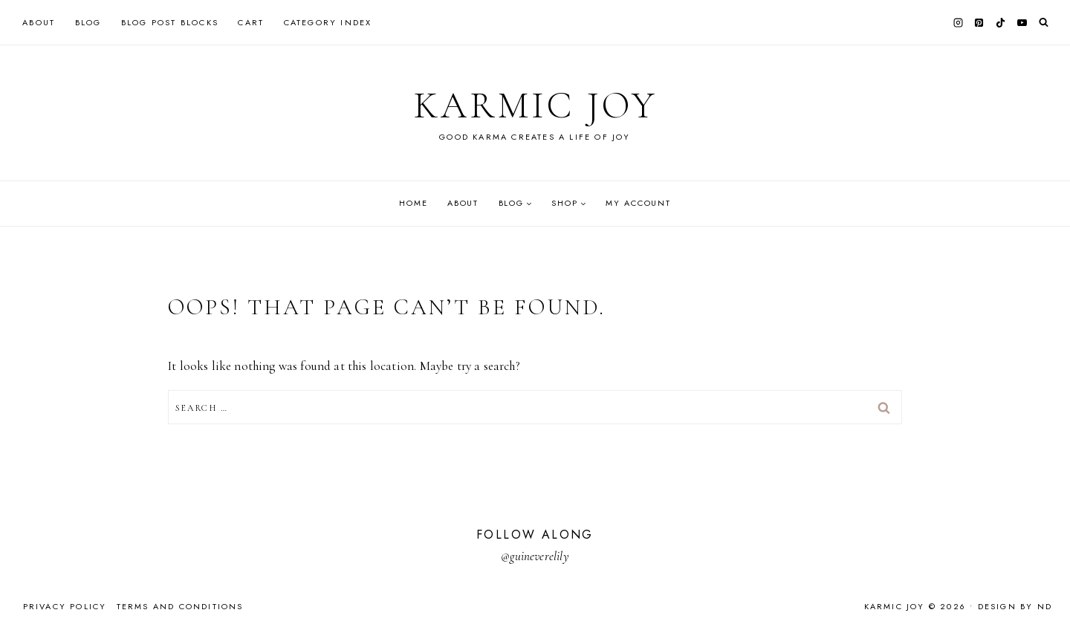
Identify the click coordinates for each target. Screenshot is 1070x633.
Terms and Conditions (180, 606)
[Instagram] (957, 22)
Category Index (328, 22)
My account (638, 203)
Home (413, 203)
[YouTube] (1021, 22)
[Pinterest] (979, 22)
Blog (88, 22)
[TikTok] (1001, 22)
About (38, 22)
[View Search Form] (1043, 22)
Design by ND (1015, 606)
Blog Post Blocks (169, 22)
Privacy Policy (65, 606)
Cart (251, 22)
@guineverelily (534, 556)
